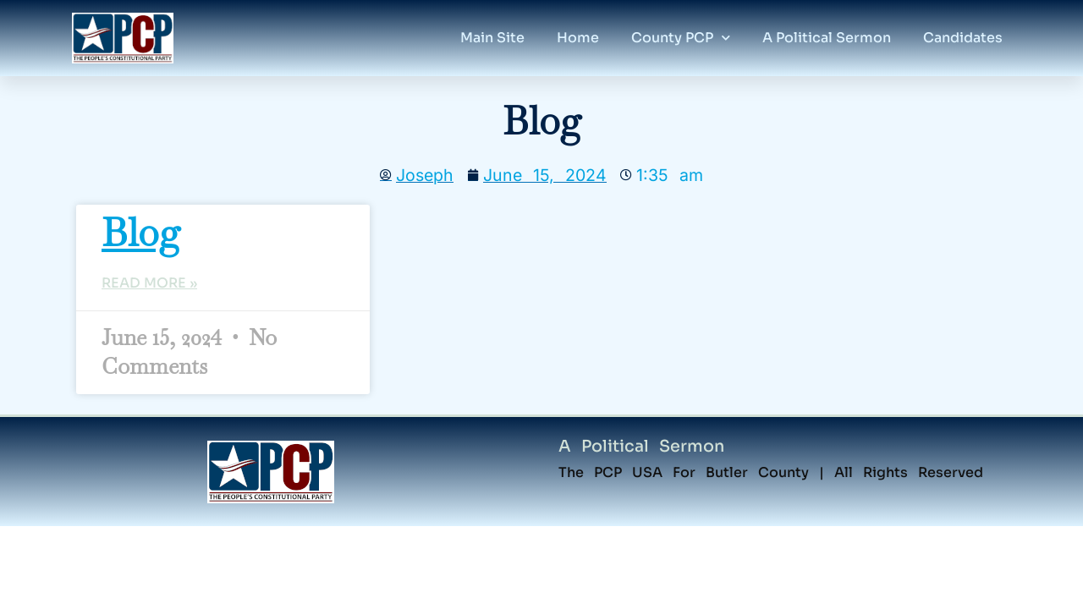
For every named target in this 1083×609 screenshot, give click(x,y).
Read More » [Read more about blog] (149, 283)
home (578, 38)
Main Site (492, 38)
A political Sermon (826, 38)
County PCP (680, 38)
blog (141, 232)
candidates (963, 38)
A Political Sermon (641, 446)
